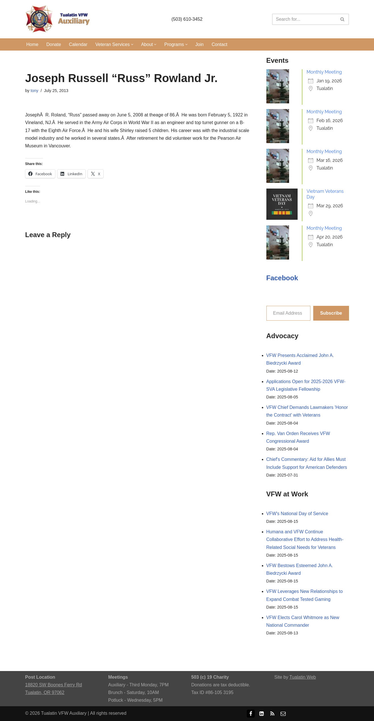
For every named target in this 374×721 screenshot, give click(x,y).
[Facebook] (251, 714)
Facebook (282, 278)
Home (32, 44)
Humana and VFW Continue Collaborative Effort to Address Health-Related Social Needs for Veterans (305, 539)
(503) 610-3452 (187, 19)
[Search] (304, 19)
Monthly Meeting (324, 72)
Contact (219, 44)
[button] (132, 44)
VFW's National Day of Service (297, 513)
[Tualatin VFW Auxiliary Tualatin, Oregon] (59, 19)
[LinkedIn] (262, 714)
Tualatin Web (302, 677)
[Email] (283, 714)
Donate (53, 44)
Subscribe (331, 313)
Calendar (78, 44)
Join (199, 44)
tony (34, 90)
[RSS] (272, 714)
